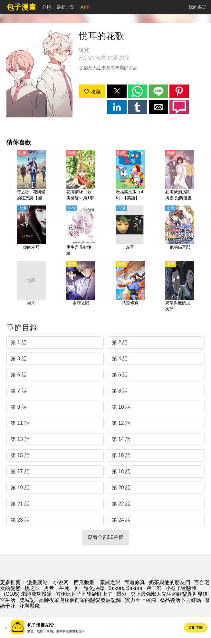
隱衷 (121, 594)
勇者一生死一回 (62, 588)
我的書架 (197, 7)
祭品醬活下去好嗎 (180, 600)
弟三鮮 (154, 588)
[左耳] (130, 231)
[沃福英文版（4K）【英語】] (130, 176)
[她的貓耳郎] (179, 231)
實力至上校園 (140, 600)
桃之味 (32, 588)
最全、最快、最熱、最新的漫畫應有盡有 (56, 631)
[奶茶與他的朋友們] (179, 287)
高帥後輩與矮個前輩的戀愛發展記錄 (80, 600)
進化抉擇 (94, 588)
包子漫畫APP (40, 625)
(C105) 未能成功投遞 (28, 594)
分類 (46, 7)
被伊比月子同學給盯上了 (84, 594)
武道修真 (134, 582)
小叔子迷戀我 (181, 588)
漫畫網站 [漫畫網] (37, 582)
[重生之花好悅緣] (80, 231)
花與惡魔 (29, 606)
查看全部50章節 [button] (105, 537)
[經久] (31, 287)
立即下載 (195, 628)
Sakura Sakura (125, 588)
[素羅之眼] (80, 287)
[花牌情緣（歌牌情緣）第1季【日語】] (80, 176)
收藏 (92, 92)
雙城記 (27, 600)
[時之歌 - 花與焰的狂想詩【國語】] (31, 176)
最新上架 (66, 7)
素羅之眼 (110, 582)
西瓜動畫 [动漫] (84, 582)
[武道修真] (130, 287)
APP (85, 7)
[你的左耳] (31, 231)
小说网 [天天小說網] (61, 582)
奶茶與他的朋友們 (169, 582)
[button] (117, 91)
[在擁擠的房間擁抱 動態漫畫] (179, 176)
